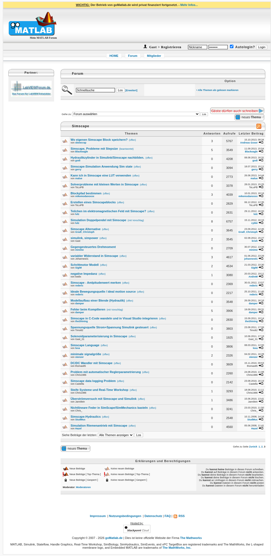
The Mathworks (191, 537)
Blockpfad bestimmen (86, 193)
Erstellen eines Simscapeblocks (93, 202)
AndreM (253, 276)
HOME (114, 55)
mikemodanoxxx (84, 196)
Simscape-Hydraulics (86, 416)
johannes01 (251, 258)
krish (255, 241)
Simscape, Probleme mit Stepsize (94, 148)
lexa (77, 348)
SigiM (78, 267)
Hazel (78, 428)
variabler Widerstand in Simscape (94, 255)
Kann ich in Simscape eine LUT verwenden (101, 175)
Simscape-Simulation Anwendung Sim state (102, 166)
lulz (77, 214)
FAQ (168, 516)
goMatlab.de (114, 537)
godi (77, 160)
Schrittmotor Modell (85, 264)
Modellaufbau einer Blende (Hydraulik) (98, 300)
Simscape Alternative (86, 229)
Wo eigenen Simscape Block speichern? (99, 139)
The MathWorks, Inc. (177, 547)
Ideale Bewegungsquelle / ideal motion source (103, 291)
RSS (179, 516)
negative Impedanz (84, 273)
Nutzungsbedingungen (125, 516)
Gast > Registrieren (164, 47)
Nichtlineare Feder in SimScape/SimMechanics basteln (109, 407)
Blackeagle (81, 151)
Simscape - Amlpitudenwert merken (96, 282)
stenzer (79, 357)
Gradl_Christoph (84, 232)
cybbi (254, 223)
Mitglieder (154, 55)
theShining (81, 321)
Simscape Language (85, 345)
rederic (79, 285)
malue (78, 178)
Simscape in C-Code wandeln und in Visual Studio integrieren (114, 318)
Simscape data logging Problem (93, 380)
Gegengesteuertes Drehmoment (93, 246)
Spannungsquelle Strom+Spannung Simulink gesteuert (109, 327)
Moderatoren (83, 487)
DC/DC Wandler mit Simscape (92, 363)
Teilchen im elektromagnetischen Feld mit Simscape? (108, 211)
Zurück (253, 446)
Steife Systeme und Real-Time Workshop (99, 389)
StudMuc (80, 419)
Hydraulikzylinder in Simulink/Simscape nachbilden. (107, 157)
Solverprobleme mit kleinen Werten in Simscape (104, 184)
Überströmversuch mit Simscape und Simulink (104, 398)
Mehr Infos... (189, 4)
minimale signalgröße (86, 354)
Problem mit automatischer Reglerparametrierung (106, 372)
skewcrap (80, 142)
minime (79, 249)
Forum (132, 55)
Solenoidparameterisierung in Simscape (99, 336)
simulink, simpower (84, 238)
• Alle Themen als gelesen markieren (217, 90)
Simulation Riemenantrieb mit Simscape (99, 425)
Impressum (98, 516)
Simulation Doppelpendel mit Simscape (98, 220)
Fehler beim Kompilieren (88, 309)
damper (79, 303)
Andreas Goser (249, 142)
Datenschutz (153, 516)
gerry (78, 169)
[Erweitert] (131, 90)
